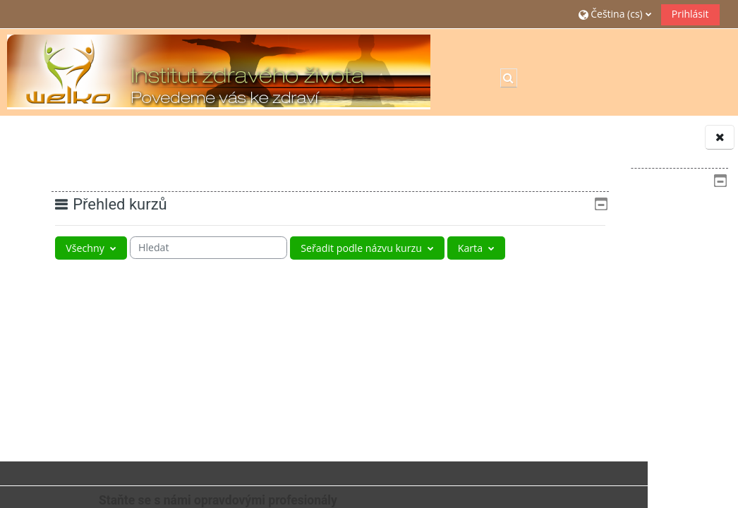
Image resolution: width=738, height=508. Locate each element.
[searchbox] (222, 247)
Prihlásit (690, 13)
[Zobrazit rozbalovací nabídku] (82, 274)
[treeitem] (627, 256)
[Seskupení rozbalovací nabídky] (90, 248)
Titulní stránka (574, 212)
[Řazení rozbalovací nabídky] (395, 248)
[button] (615, 14)
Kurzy (553, 300)
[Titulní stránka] (218, 71)
